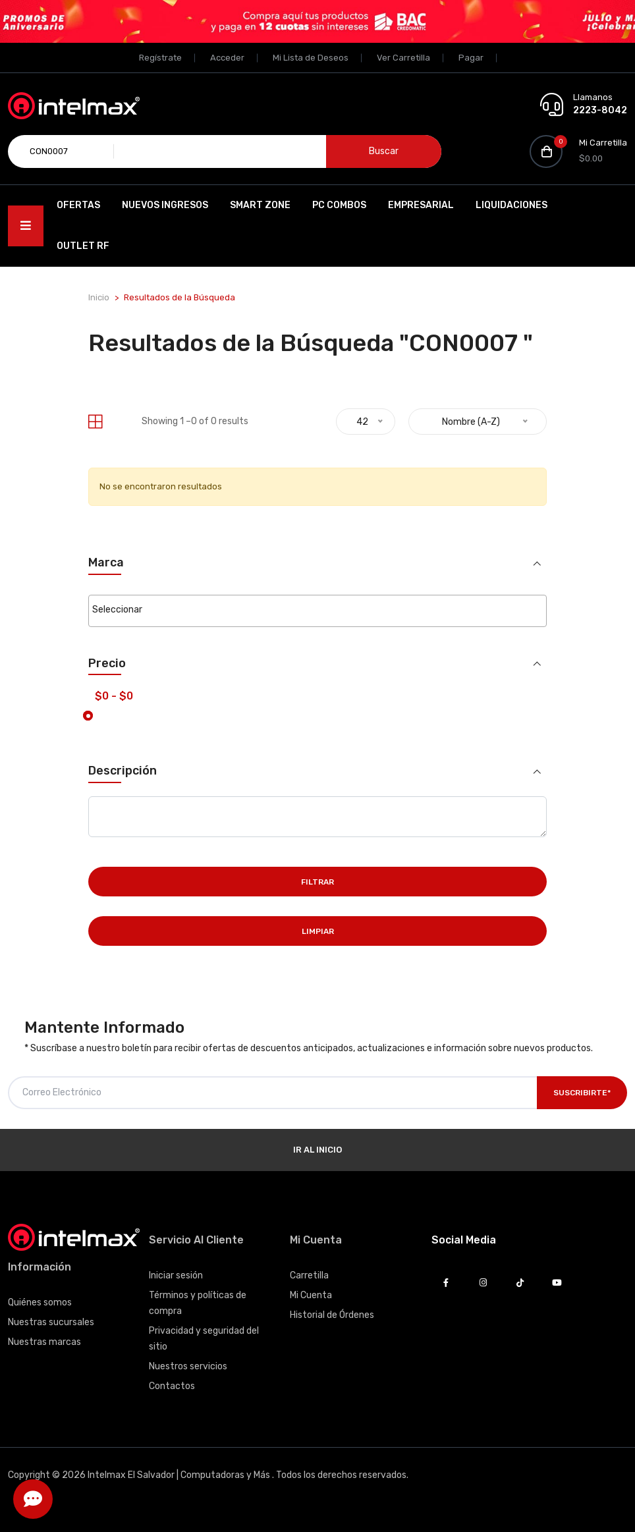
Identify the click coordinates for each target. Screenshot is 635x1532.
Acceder (227, 58)
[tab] (95, 422)
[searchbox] (317, 610)
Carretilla (309, 1275)
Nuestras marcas (44, 1342)
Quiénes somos (40, 1302)
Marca (106, 563)
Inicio (98, 297)
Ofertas (78, 205)
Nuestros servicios (188, 1366)
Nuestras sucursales (51, 1322)
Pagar (470, 58)
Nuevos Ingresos (165, 205)
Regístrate (160, 58)
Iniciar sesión (176, 1275)
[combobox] (317, 611)
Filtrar (317, 882)
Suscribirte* (582, 1092)
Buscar (384, 151)
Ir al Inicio (317, 1150)
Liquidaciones (511, 205)
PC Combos (339, 205)
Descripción (122, 771)
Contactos (172, 1386)
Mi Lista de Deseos (310, 58)
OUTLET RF (83, 246)
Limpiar (318, 931)
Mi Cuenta (311, 1295)
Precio (107, 663)
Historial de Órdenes (332, 1315)
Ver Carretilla (403, 58)
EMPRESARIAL (421, 205)
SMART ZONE (260, 205)
